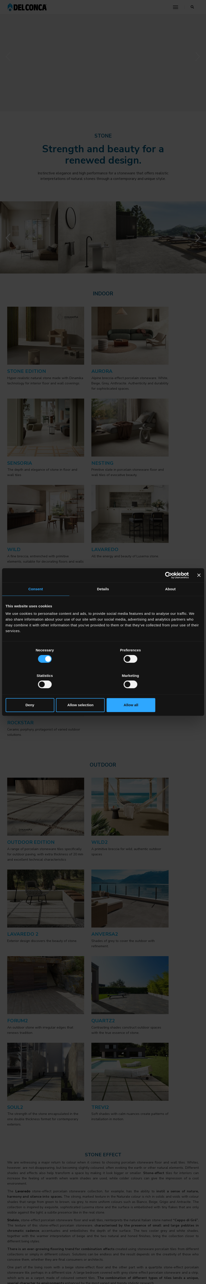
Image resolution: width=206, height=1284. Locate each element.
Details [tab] (103, 602)
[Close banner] (198, 588)
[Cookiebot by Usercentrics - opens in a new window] (168, 588)
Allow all (168, 692)
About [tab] (170, 602)
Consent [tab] (35, 602)
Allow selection (103, 692)
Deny (37, 692)
